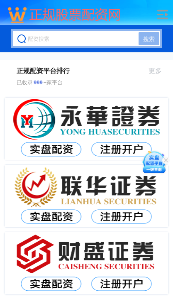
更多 (159, 70)
